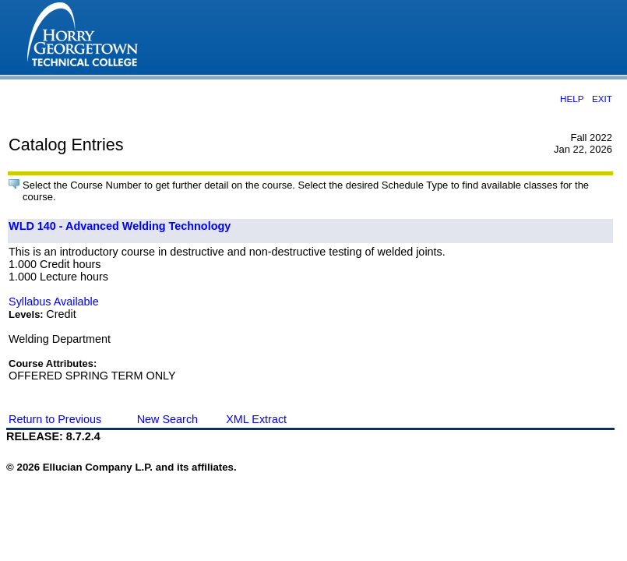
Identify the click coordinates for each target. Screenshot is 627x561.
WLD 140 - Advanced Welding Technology (120, 226)
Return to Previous (55, 419)
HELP (571, 99)
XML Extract (256, 419)
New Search (167, 419)
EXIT (602, 99)
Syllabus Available (54, 301)
